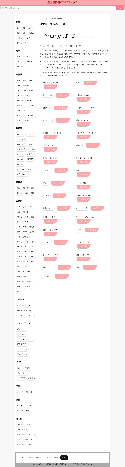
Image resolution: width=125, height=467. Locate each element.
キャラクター (22, 429)
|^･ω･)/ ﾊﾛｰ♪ (47, 276)
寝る (32, 217)
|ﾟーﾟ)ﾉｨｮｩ (47, 170)
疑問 (32, 257)
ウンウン (20, 62)
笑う (25, 28)
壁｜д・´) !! (48, 120)
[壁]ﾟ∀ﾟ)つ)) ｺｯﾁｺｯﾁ (50, 83)
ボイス (47, 457)
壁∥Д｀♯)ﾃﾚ (47, 95)
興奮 (32, 105)
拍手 (32, 262)
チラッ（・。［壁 (82, 242)
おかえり (20, 164)
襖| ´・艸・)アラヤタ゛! (51, 255)
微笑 (31, 80)
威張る (19, 247)
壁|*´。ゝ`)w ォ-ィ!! (50, 158)
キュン (27, 43)
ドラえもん (21, 339)
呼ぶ (18, 252)
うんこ (25, 252)
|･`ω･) (78, 83)
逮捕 (18, 276)
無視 (32, 252)
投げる (25, 188)
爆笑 (26, 95)
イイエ (25, 57)
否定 (18, 232)
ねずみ (28, 410)
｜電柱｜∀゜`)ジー (83, 195)
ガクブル (26, 110)
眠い (18, 291)
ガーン (27, 424)
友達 (30, 444)
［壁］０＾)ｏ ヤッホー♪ (86, 133)
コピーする (50, 86)
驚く (18, 33)
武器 (26, 193)
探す (26, 217)
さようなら (21, 149)
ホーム (22, 457)
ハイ (18, 57)
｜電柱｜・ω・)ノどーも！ (53, 133)
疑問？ (19, 67)
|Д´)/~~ (45, 183)
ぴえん (19, 43)
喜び (18, 28)
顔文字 (64, 457)
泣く (25, 33)
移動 (25, 232)
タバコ (19, 222)
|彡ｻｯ (78, 267)
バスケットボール (24, 310)
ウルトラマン (22, 349)
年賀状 (27, 368)
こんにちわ (31, 134)
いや (18, 90)
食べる (27, 286)
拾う (25, 276)
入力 (25, 207)
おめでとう (21, 144)
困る (18, 85)
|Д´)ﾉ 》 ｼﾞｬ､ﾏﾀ (81, 208)
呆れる (19, 257)
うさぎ (19, 405)
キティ (30, 339)
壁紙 (56, 457)
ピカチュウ (21, 329)
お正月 (19, 368)
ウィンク (25, 267)
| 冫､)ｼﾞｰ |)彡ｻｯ (85, 108)
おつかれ (20, 159)
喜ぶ (18, 80)
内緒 (32, 242)
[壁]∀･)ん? (47, 108)
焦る (25, 90)
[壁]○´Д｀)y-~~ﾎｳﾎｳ (83, 255)
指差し (25, 237)
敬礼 (25, 227)
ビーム (19, 193)
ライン (19, 439)
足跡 (18, 262)
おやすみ (31, 149)
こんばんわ (21, 139)
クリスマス (21, 378)
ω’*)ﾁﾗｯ (78, 230)
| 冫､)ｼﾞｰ (46, 195)
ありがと (30, 154)
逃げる (25, 212)
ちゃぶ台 (20, 434)
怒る (31, 28)
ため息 (19, 105)
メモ (18, 207)
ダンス (19, 315)
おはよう (20, 134)
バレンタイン (22, 373)
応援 (18, 237)
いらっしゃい (22, 174)
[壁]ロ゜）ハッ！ (82, 170)
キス (31, 207)
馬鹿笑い (20, 100)
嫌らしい (28, 439)
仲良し (19, 242)
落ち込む (26, 85)
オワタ (27, 38)
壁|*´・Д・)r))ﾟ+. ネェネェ (86, 217)
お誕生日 (31, 378)
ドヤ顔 (19, 38)
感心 (26, 257)
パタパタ (20, 281)
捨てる (25, 262)
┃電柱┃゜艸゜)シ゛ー (51, 217)
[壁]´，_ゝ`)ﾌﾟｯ (48, 267)
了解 (18, 227)
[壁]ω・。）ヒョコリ (51, 230)
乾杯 (26, 247)
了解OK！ (30, 62)
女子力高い (21, 444)
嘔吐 (28, 271)
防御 (32, 193)
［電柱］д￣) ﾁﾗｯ (82, 95)
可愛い (27, 120)
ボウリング (29, 315)
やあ (30, 144)
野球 (28, 305)
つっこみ (20, 271)
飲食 (32, 247)
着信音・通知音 (35, 457)
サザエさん (21, 334)
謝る (26, 242)
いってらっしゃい (24, 169)
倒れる (29, 281)
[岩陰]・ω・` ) (48, 208)
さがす (120, 8)
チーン (19, 286)
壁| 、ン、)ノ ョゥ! (84, 158)
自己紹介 (30, 159)
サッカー (20, 305)
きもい (19, 120)
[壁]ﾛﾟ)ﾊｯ (79, 145)
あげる (31, 232)
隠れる (19, 217)
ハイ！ (27, 222)
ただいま (20, 154)
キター (19, 424)
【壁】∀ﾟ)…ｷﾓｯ (49, 145)
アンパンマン (22, 354)
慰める (29, 100)
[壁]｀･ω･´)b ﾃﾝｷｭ (82, 120)
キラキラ (31, 115)
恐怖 (18, 110)
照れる (31, 33)
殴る (18, 188)
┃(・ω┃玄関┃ (82, 183)
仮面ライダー (22, 344)
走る (18, 212)
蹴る (32, 188)
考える (31, 227)
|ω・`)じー (46, 242)
